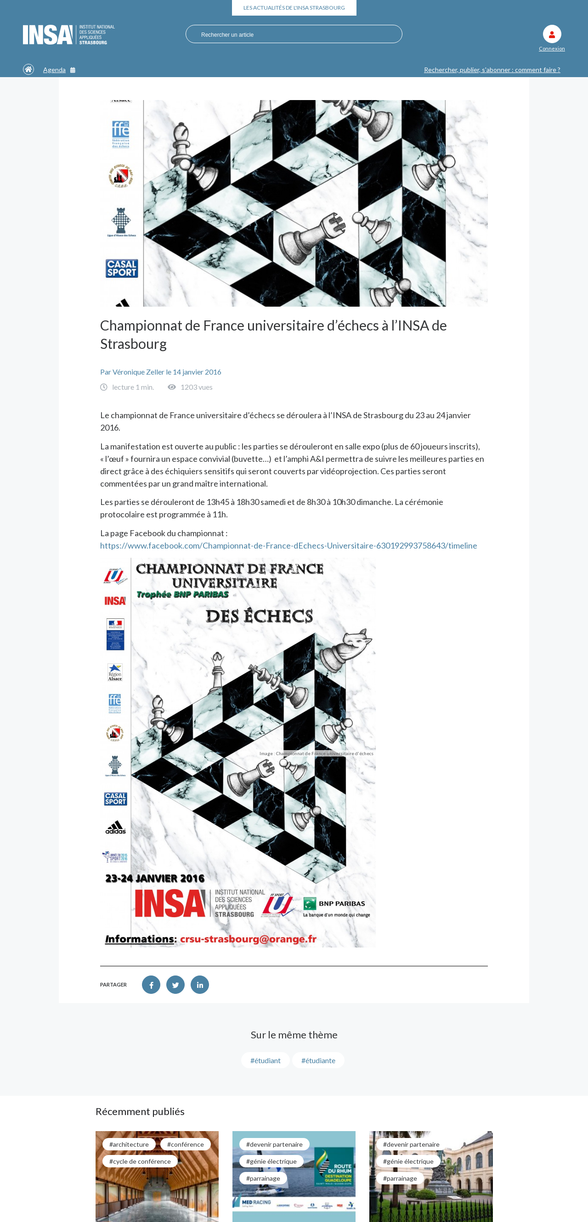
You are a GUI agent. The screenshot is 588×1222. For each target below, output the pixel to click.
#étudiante (318, 1060)
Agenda (59, 69)
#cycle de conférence (140, 1161)
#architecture (129, 1144)
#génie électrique (271, 1161)
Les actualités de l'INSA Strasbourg (294, 7)
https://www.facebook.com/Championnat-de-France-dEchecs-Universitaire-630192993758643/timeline (288, 545)
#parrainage (263, 1178)
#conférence (185, 1144)
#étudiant (265, 1060)
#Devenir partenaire (274, 1144)
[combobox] (289, 34)
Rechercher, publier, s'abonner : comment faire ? (492, 69)
